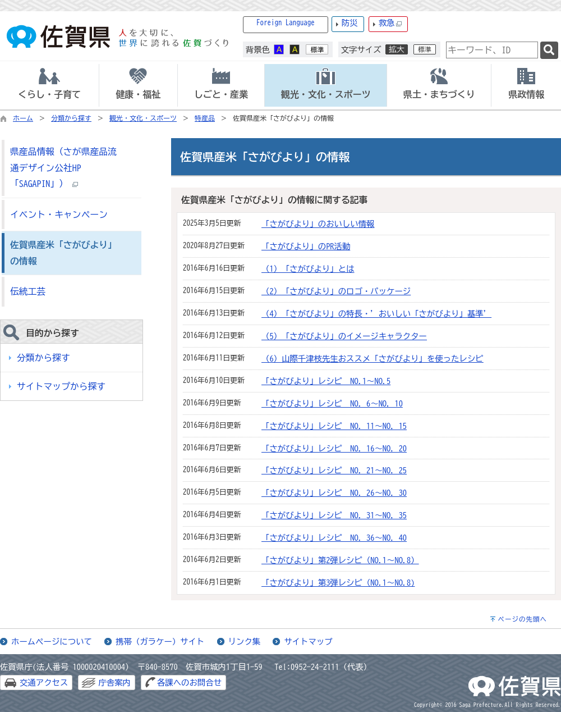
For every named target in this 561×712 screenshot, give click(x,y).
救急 (390, 23)
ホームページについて (51, 641)
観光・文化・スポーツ (143, 118)
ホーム (23, 118)
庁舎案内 (114, 682)
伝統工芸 (27, 291)
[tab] (49, 85)
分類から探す (71, 118)
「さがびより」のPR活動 (305, 246)
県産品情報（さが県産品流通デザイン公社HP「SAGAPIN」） (63, 167)
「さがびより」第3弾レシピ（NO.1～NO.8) (338, 582)
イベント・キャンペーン (59, 214)
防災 (350, 23)
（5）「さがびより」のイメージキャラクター (344, 336)
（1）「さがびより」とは (308, 268)
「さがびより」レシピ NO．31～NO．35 (334, 515)
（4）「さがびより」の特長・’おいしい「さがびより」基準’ (376, 313)
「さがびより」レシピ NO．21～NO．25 (334, 470)
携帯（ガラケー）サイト (160, 641)
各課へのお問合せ (189, 682)
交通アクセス (44, 682)
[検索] (549, 50)
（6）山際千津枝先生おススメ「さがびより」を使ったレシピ (372, 358)
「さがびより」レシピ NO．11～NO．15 (334, 426)
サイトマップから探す (61, 386)
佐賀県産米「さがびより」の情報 (63, 253)
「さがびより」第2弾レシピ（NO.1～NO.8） (340, 560)
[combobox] (492, 50)
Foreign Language (285, 22)
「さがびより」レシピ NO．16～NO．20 (334, 448)
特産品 (205, 118)
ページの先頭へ (522, 619)
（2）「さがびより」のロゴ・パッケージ (336, 291)
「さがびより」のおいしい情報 (317, 224)
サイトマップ (308, 641)
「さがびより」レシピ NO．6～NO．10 (332, 403)
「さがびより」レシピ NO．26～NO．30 (334, 493)
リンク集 (244, 641)
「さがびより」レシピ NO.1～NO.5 (325, 381)
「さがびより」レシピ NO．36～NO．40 (334, 537)
